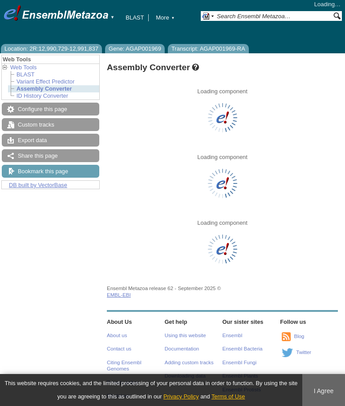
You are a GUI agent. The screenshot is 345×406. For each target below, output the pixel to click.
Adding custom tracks (189, 362)
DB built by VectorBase (38, 185)
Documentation (182, 348)
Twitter (303, 352)
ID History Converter (42, 95)
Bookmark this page (43, 171)
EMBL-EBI (119, 295)
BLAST (135, 17)
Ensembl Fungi (240, 362)
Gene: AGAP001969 (135, 48)
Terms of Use (228, 396)
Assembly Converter (44, 88)
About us (117, 335)
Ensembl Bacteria (243, 348)
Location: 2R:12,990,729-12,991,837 (51, 48)
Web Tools (23, 67)
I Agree (324, 390)
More (165, 17)
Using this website (185, 335)
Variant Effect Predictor (45, 81)
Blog (299, 336)
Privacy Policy (181, 396)
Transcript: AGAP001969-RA (208, 48)
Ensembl (233, 335)
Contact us (119, 348)
